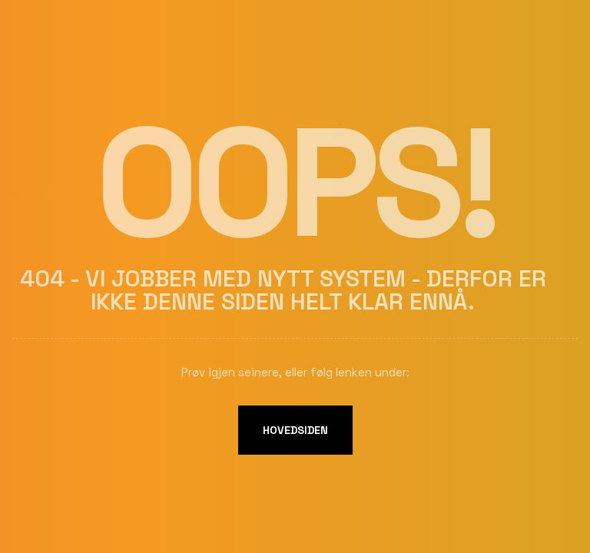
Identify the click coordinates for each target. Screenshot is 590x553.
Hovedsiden (295, 430)
